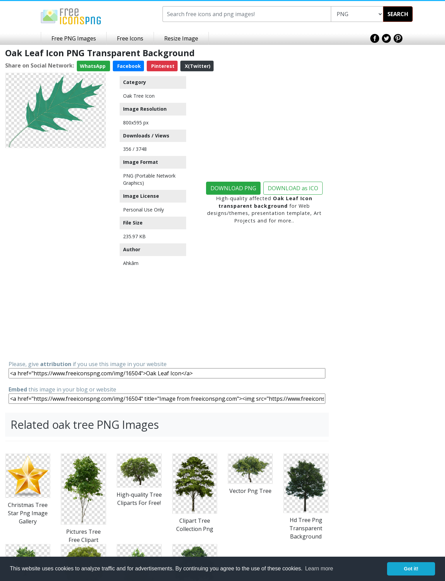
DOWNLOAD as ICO (293, 188)
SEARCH (397, 14)
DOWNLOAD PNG (233, 188)
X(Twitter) (197, 66)
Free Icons (130, 38)
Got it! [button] (411, 568)
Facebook (128, 66)
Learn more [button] (319, 568)
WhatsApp (93, 66)
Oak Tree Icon (139, 96)
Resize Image (181, 38)
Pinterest (162, 66)
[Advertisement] (55, 253)
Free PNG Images (73, 38)
